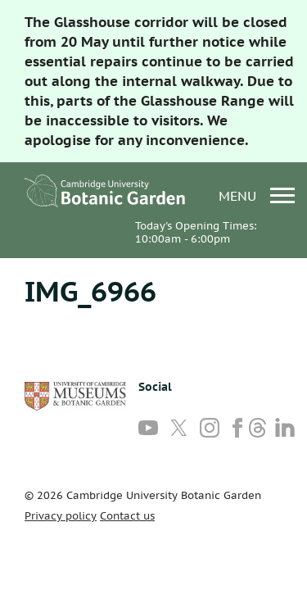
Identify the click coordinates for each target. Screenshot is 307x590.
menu (257, 195)
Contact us (127, 516)
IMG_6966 (90, 291)
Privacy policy (61, 516)
